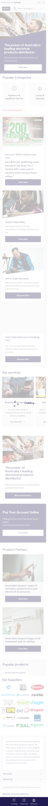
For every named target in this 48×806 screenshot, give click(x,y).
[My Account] (34, 801)
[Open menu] (14, 801)
